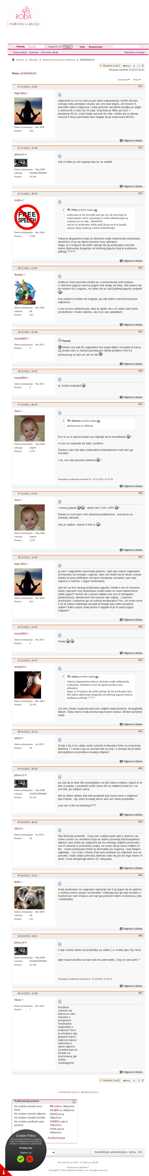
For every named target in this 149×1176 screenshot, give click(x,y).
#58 (140, 493)
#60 (140, 626)
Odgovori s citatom (131, 140)
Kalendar (34, 52)
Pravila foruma (56, 1138)
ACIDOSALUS (28, 73)
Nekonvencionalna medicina (59, 59)
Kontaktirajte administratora (111, 1152)
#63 (140, 768)
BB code (54, 1106)
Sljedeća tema (89, 1092)
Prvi (126, 65)
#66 (140, 935)
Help (82, 47)
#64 (140, 821)
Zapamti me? (54, 46)
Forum (21, 46)
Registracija (95, 47)
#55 (140, 331)
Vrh (140, 1152)
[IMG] (53, 1114)
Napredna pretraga (134, 52)
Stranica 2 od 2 (111, 65)
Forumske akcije (49, 52)
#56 (140, 370)
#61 (140, 660)
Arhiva (132, 1152)
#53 (140, 193)
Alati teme (123, 79)
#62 (140, 731)
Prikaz (136, 79)
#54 (140, 267)
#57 (140, 404)
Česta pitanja (20, 52)
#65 (140, 875)
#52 (140, 147)
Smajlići (54, 1110)
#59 (140, 556)
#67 (140, 992)
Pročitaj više (26, 1148)
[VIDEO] (54, 1121)
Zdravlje (33, 59)
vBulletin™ (84, 1167)
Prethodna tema (69, 1092)
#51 (140, 86)
